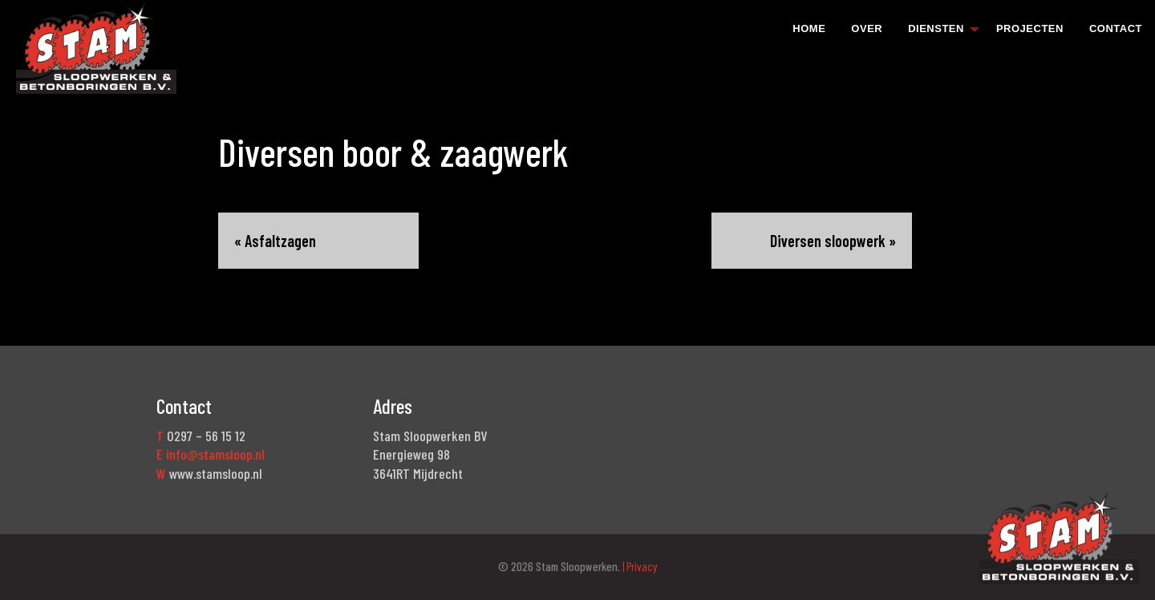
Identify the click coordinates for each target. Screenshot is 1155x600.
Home (808, 28)
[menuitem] (809, 27)
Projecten (1030, 28)
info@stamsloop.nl (215, 454)
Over (866, 28)
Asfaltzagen (280, 240)
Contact (1115, 28)
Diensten (936, 28)
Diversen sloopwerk (828, 240)
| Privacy (639, 566)
